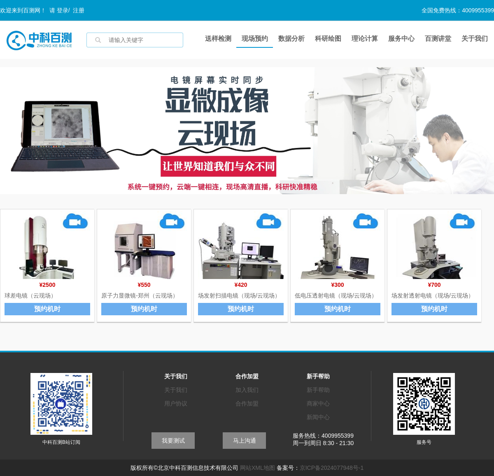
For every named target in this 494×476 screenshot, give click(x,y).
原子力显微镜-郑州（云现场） (139, 295)
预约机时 (47, 308)
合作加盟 (247, 403)
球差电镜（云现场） (30, 295)
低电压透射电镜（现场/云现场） (336, 295)
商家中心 (318, 403)
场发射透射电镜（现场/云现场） (432, 295)
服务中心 (401, 38)
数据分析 (291, 38)
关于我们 (474, 38)
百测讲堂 (438, 38)
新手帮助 (318, 390)
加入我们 (247, 390)
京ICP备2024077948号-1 (332, 467)
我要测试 (173, 440)
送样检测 (218, 38)
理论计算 (365, 38)
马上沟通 (244, 440)
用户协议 (175, 403)
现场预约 (255, 38)
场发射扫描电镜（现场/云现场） (239, 295)
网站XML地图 (257, 467)
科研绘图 (328, 38)
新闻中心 (318, 417)
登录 (62, 10)
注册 (78, 10)
